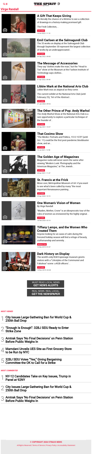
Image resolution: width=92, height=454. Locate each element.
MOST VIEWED (7, 311)
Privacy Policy (51, 445)
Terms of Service (38, 445)
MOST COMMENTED (9, 370)
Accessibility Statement (66, 445)
